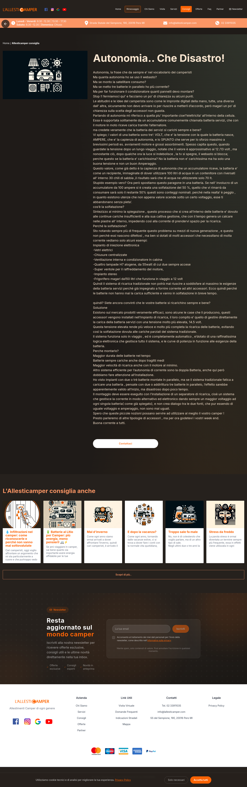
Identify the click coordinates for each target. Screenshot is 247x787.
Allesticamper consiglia (25, 43)
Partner (220, 9)
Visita (162, 9)
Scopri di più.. (123, 574)
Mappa (126, 724)
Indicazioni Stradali (126, 717)
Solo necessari (176, 779)
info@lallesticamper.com (171, 711)
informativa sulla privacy (159, 640)
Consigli (186, 9)
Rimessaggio (133, 9)
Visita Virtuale (126, 705)
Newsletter (236, 9)
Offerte (198, 9)
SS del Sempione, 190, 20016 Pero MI (171, 717)
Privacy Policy (217, 705)
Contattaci (125, 443)
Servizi (173, 9)
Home (118, 9)
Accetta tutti (201, 779)
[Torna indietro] (5, 24)
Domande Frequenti (126, 711)
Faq (209, 9)
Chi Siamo (149, 9)
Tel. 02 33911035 (171, 705)
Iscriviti (181, 628)
